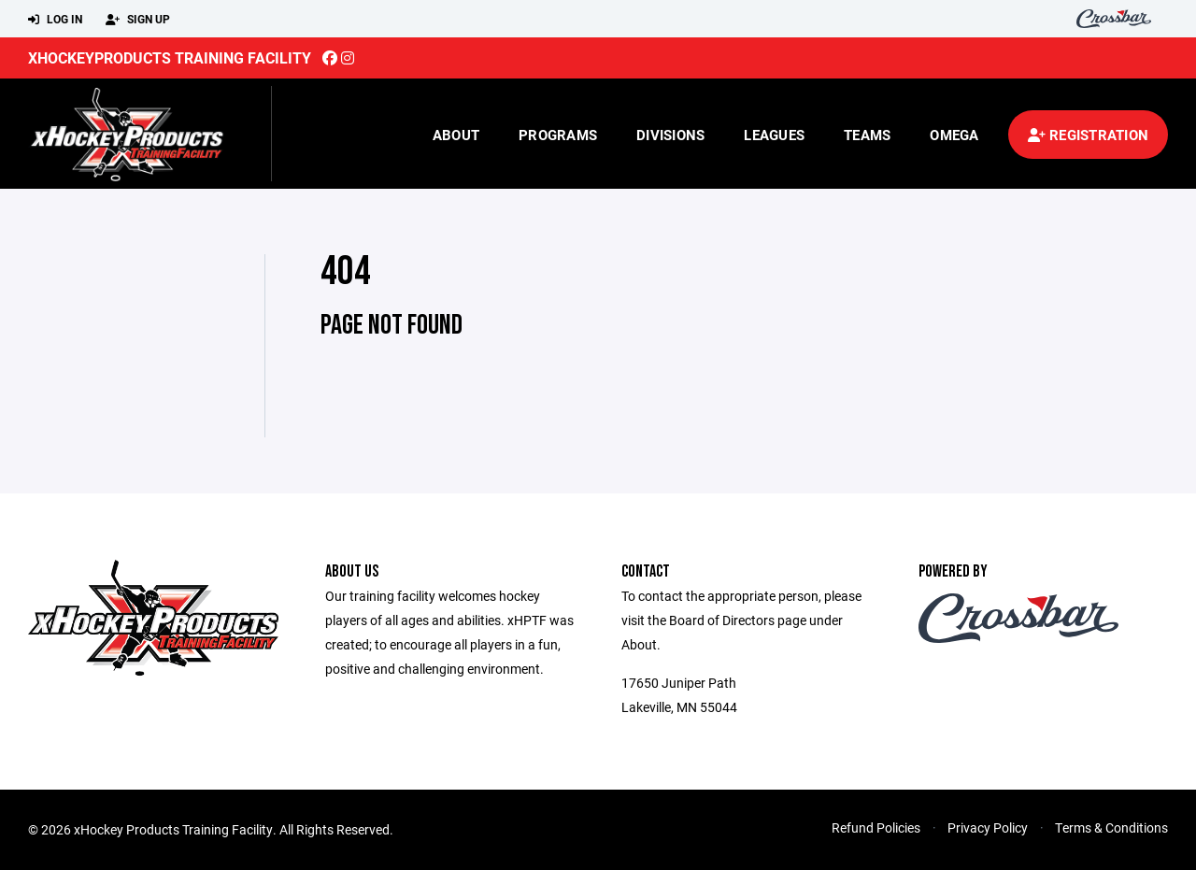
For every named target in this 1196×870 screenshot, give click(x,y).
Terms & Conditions (1111, 827)
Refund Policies (876, 827)
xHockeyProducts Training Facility (169, 57)
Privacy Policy (987, 827)
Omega (954, 134)
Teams (867, 134)
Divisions (670, 134)
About (456, 134)
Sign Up (138, 19)
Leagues (774, 134)
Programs (558, 134)
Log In (55, 19)
